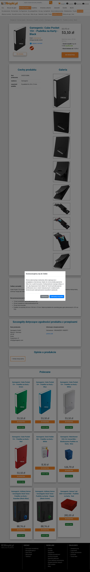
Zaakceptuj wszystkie (57, 296)
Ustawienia (44, 296)
